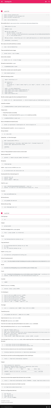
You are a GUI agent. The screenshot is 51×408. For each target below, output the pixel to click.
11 (2, 39)
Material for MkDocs (9, 405)
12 (2, 40)
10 (2, 38)
